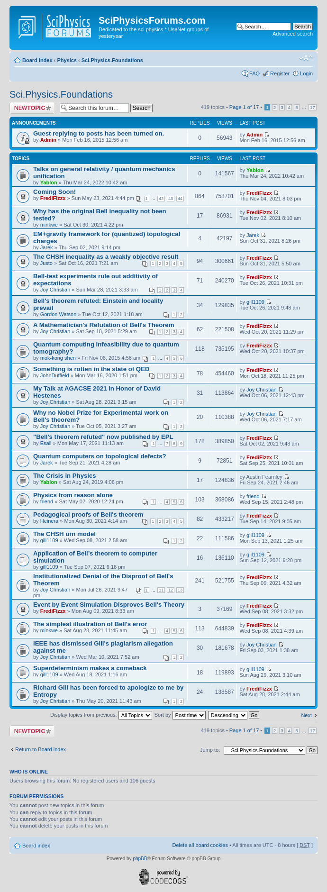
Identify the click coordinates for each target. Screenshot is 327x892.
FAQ (254, 73)
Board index (37, 60)
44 (180, 198)
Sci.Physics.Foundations (112, 60)
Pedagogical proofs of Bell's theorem (88, 514)
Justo (46, 263)
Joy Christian (55, 289)
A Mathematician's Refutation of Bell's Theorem (103, 324)
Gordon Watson (58, 314)
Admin (48, 140)
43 (170, 198)
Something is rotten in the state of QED (91, 369)
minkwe (49, 225)
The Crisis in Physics (64, 475)
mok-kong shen (58, 358)
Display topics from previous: (101, 715)
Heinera (49, 521)
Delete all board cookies (199, 845)
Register (280, 73)
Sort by (180, 715)
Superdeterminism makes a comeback (90, 668)
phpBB (140, 858)
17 (312, 107)
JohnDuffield (54, 375)
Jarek (46, 247)
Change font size (306, 58)
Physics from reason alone (73, 495)
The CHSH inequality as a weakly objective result (105, 256)
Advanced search (292, 33)
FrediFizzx (53, 198)
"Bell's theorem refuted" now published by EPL (103, 436)
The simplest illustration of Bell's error (90, 624)
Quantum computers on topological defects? (99, 456)
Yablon (48, 182)
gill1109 (255, 302)
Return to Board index (40, 749)
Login (306, 73)
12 (170, 590)
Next (306, 715)
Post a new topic (32, 108)
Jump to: (210, 750)
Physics (67, 60)
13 (180, 590)
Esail (46, 443)
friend (47, 501)
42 (161, 198)
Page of (244, 107)
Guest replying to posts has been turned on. (98, 133)
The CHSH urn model (64, 533)
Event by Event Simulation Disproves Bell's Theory (108, 604)
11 (161, 590)
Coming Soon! (54, 191)
